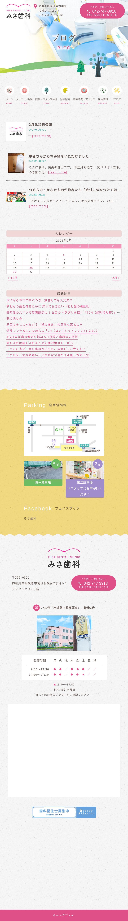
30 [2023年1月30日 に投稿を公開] (14, 271)
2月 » (116, 277)
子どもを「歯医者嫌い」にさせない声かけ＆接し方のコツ (47, 355)
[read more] (42, 135)
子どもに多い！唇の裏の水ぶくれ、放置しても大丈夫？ (46, 349)
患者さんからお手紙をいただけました (59, 156)
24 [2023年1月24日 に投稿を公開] (31, 267)
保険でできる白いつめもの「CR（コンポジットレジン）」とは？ (52, 330)
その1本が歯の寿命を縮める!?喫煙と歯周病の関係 (42, 337)
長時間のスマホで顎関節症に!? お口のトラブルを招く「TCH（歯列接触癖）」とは (64, 312)
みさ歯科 (30, 518)
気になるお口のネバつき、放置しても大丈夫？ (39, 300)
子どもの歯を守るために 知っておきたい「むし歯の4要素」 (49, 306)
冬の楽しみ (14, 318)
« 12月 (13, 277)
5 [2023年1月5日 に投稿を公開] (64, 254)
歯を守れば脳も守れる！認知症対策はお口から (39, 343)
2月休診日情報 (40, 124)
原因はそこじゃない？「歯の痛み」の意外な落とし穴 (44, 324)
